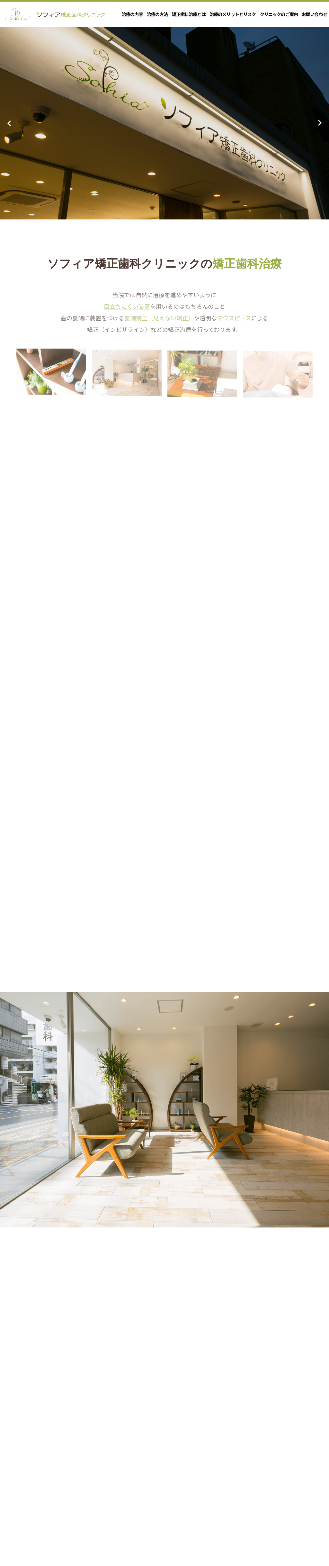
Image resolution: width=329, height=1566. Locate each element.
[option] (164, 123)
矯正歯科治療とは (189, 14)
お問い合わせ (314, 14)
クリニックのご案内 (279, 14)
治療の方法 (157, 14)
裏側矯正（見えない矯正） (159, 324)
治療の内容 (132, 14)
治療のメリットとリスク (232, 14)
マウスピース (234, 324)
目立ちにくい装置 (127, 312)
